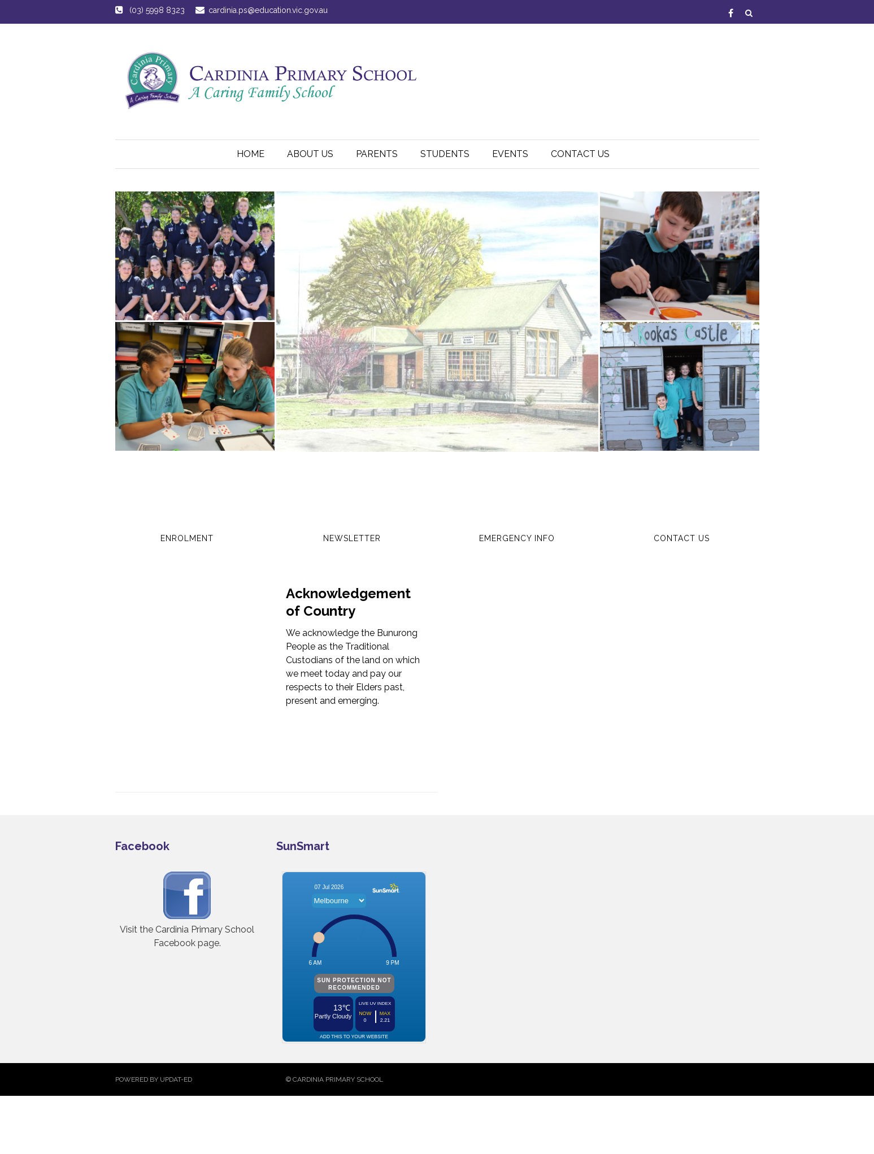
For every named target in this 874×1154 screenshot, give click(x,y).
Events (510, 154)
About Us (310, 154)
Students (444, 154)
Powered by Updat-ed (153, 1079)
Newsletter (352, 538)
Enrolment (187, 538)
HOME (250, 154)
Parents (377, 154)
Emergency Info (517, 538)
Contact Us (580, 154)
